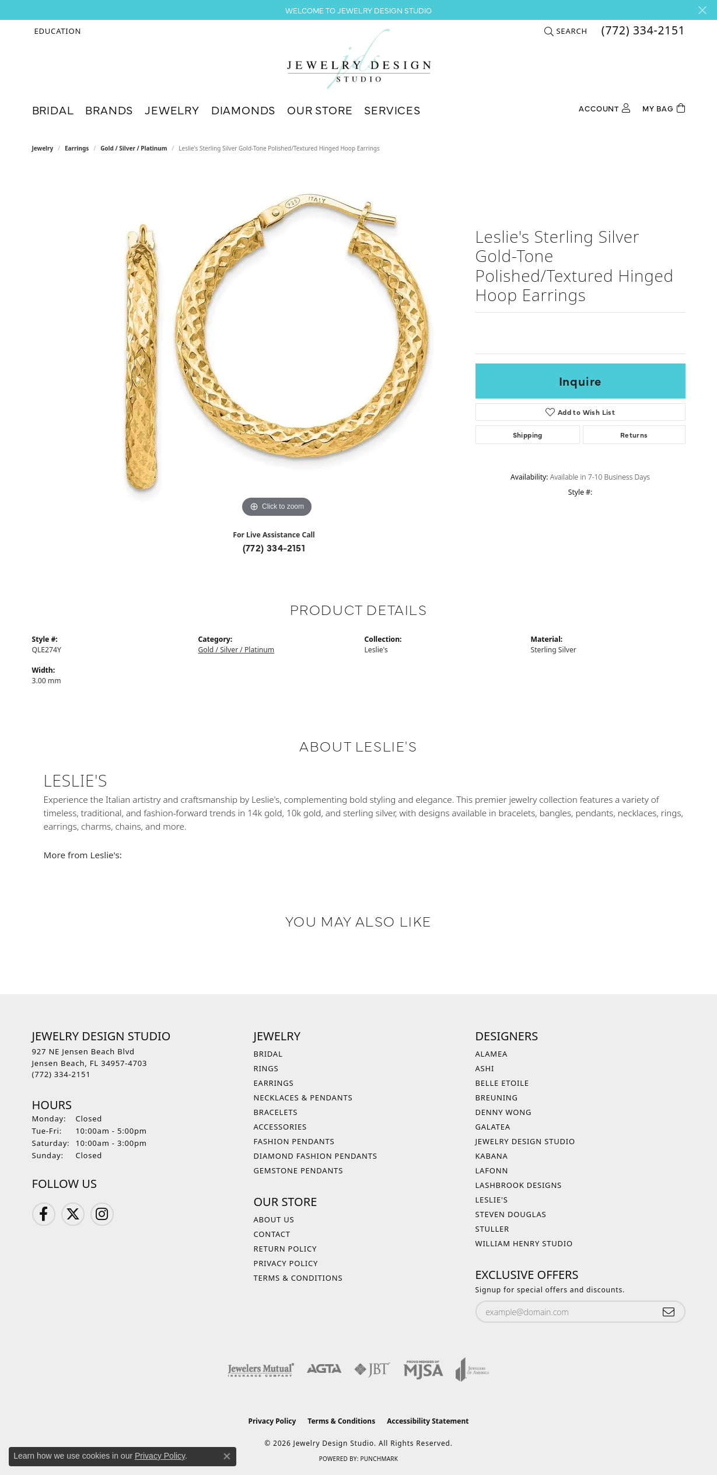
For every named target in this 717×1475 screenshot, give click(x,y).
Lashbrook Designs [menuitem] (518, 1185)
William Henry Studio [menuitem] (524, 1243)
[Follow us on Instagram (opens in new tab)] (102, 1214)
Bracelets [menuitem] (276, 1112)
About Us (274, 1219)
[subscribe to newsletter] (668, 1312)
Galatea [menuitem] (492, 1126)
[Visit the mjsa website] (424, 1369)
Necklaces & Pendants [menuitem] (303, 1097)
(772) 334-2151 (274, 547)
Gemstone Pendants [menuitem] (299, 1170)
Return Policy (285, 1248)
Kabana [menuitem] (491, 1156)
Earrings (77, 148)
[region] (277, 345)
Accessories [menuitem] (280, 1126)
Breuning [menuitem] (496, 1097)
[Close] (702, 10)
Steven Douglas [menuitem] (511, 1214)
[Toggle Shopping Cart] (663, 107)
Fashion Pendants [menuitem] (294, 1141)
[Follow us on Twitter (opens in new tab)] (73, 1214)
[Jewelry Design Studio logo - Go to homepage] (358, 59)
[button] (57, 31)
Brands (109, 109)
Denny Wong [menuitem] (503, 1112)
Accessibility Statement (427, 1421)
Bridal (53, 109)
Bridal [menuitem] (268, 1053)
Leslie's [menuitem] (491, 1199)
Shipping (528, 434)
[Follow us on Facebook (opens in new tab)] (43, 1214)
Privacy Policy (286, 1263)
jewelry (43, 148)
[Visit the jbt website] (372, 1369)
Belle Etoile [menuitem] (502, 1083)
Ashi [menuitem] (485, 1068)
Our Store (319, 109)
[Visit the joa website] (472, 1369)
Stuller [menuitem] (492, 1229)
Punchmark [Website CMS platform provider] (379, 1459)
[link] (642, 31)
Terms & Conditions (298, 1278)
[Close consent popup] (226, 1456)
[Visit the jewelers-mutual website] (261, 1369)
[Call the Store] (61, 1074)
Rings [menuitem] (266, 1068)
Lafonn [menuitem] (492, 1170)
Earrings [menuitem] (274, 1083)
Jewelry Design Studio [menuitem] (525, 1141)
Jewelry (172, 109)
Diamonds (243, 109)
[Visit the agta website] (324, 1369)
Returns (634, 434)
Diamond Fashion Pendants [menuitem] (315, 1156)
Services (392, 109)
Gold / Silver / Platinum (133, 148)
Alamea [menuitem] (491, 1053)
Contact (272, 1234)
